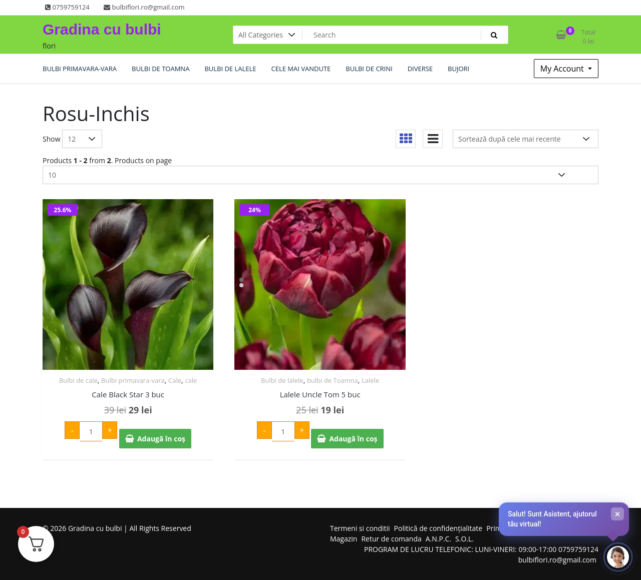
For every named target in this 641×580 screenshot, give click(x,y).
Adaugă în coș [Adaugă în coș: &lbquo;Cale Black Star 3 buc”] (161, 438)
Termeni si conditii (360, 528)
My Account (563, 68)
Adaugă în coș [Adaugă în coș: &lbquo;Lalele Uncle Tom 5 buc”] (353, 438)
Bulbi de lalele (282, 380)
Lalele (370, 380)
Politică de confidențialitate (438, 528)
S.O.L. (464, 538)
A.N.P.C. (438, 538)
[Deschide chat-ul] (618, 557)
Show (52, 139)
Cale (174, 380)
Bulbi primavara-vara (133, 380)
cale (191, 380)
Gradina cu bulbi (102, 29)
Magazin (343, 538)
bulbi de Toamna (332, 380)
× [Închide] (617, 514)
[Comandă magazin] (525, 139)
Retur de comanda (391, 538)
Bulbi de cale (78, 380)
